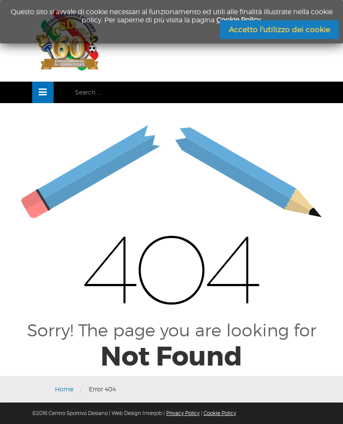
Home (64, 389)
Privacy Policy (183, 413)
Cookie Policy (219, 413)
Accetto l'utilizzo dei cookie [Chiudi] (279, 29)
